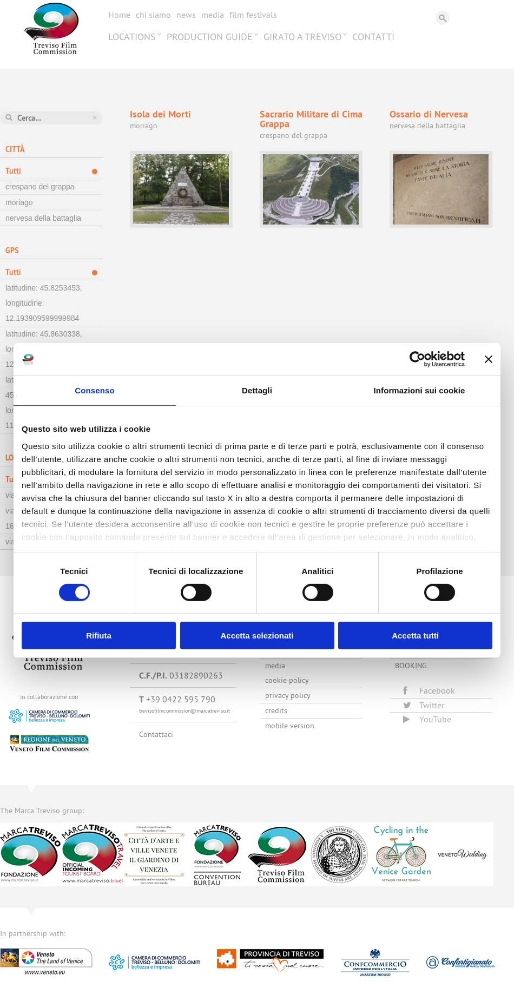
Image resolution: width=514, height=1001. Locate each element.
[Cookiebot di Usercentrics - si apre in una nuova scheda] (417, 359)
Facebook (429, 690)
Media (212, 14)
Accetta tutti (415, 635)
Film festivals (253, 14)
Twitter (423, 705)
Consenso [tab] (94, 390)
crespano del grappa (40, 186)
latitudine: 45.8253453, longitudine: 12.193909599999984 (43, 303)
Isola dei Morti (160, 114)
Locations (132, 36)
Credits (276, 710)
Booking (411, 665)
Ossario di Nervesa (429, 114)
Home (119, 14)
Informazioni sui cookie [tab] (419, 390)
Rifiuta (98, 635)
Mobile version (289, 725)
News (186, 14)
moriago (19, 202)
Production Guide (210, 36)
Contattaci (156, 734)
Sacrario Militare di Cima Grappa (311, 119)
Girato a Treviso (302, 36)
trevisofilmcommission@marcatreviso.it (184, 710)
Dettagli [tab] (257, 390)
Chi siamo (153, 14)
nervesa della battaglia (43, 218)
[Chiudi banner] (488, 359)
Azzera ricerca (95, 118)
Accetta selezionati (256, 635)
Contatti (373, 36)
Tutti (13, 171)
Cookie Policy (287, 680)
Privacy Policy (288, 695)
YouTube (427, 719)
